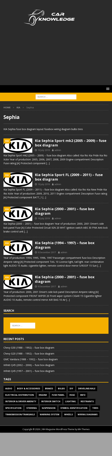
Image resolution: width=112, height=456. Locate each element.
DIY (71, 388)
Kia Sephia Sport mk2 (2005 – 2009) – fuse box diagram (70, 142)
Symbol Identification (73, 408)
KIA (18, 107)
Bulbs (61, 388)
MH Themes (83, 429)
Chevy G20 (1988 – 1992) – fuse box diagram (28, 353)
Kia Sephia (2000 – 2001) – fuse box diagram (65, 211)
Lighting (70, 401)
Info (82, 394)
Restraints (87, 401)
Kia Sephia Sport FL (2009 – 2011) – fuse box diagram (69, 177)
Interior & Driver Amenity (20, 401)
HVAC (72, 394)
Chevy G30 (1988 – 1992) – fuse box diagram (28, 347)
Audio (8, 388)
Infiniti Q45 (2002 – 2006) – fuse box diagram (28, 365)
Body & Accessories (28, 388)
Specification (13, 408)
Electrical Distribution (19, 394)
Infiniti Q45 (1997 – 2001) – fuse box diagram (28, 371)
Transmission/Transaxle (20, 414)
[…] (48, 163)
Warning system (49, 414)
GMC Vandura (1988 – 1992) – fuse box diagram (30, 359)
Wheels (68, 414)
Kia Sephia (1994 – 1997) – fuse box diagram (65, 245)
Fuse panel (58, 394)
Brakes (49, 388)
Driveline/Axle (86, 388)
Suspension (48, 408)
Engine (43, 394)
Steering (31, 408)
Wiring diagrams (88, 414)
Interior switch (50, 401)
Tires (95, 408)
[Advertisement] (56, 59)
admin (57, 150)
